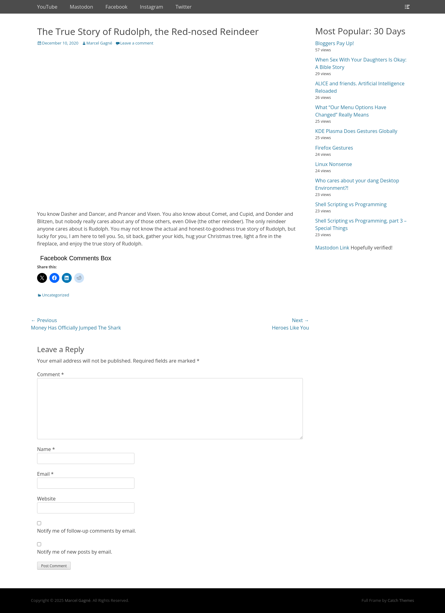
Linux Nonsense (333, 164)
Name (46, 449)
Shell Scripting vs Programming (351, 204)
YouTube (47, 6)
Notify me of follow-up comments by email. (86, 530)
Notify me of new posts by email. (74, 551)
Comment (50, 374)
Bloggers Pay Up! (334, 43)
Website (46, 498)
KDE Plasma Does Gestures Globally (356, 131)
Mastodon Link (332, 247)
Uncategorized (55, 295)
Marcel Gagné (99, 43)
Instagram (151, 6)
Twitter (184, 6)
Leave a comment (136, 43)
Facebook (116, 6)
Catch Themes (401, 600)
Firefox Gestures (334, 147)
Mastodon (81, 6)
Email (45, 473)
